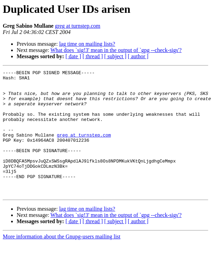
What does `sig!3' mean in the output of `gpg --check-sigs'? (116, 50)
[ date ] (73, 56)
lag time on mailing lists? (87, 44)
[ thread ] (92, 56)
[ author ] (138, 56)
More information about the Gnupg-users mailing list (62, 261)
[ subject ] (115, 56)
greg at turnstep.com (77, 26)
